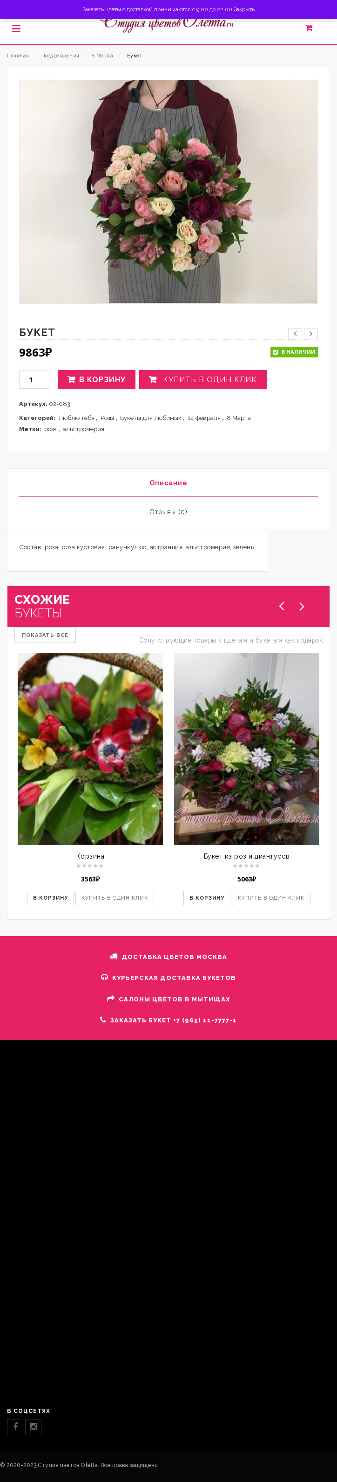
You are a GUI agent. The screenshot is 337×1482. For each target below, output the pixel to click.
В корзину (102, 379)
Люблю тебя (76, 417)
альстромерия (83, 429)
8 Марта (103, 56)
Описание (168, 483)
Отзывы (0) (168, 512)
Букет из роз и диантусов (247, 856)
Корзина (90, 856)
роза (50, 429)
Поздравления (60, 56)
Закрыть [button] (244, 9)
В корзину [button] (50, 898)
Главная (18, 56)
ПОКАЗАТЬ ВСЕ (45, 635)
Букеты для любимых (151, 417)
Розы (107, 417)
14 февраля (204, 417)
